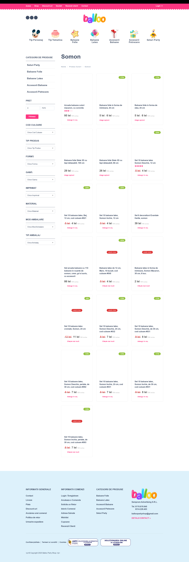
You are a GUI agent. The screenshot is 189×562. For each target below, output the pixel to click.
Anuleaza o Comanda (71, 500)
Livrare (29, 500)
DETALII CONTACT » (141, 518)
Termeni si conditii (49, 542)
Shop (36, 6)
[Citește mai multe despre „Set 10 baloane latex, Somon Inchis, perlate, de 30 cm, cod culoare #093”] (74, 452)
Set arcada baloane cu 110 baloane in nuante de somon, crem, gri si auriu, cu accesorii (76, 272)
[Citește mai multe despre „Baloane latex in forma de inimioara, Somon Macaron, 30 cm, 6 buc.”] (145, 286)
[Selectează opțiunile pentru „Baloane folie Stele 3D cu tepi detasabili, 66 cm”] (109, 175)
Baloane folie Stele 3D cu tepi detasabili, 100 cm (75, 161)
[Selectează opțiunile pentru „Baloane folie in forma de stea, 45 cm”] (145, 120)
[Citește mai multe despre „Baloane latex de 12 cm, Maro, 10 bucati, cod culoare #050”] (109, 286)
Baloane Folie (34, 71)
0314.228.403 (141, 509)
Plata (28, 504)
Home (63, 67)
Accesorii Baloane (37, 85)
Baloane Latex (35, 78)
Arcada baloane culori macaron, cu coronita (74, 106)
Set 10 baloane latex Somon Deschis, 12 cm (145, 161)
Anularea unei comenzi (36, 513)
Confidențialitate (33, 542)
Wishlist (64, 517)
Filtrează (32, 116)
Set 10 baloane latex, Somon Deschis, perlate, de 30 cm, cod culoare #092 (76, 384)
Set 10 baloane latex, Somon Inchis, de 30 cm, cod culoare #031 (146, 384)
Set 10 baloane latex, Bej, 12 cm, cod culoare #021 (75, 216)
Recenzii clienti (71, 6)
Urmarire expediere (34, 522)
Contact (84, 6)
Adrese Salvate (68, 513)
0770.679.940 (141, 506)
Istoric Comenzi (68, 509)
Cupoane (65, 522)
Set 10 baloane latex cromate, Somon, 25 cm (75, 327)
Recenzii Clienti (68, 526)
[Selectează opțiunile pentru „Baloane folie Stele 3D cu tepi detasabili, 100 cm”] (74, 175)
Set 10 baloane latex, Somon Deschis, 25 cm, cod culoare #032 (110, 329)
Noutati (59, 6)
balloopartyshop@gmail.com (145, 513)
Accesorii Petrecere (38, 92)
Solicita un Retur (68, 504)
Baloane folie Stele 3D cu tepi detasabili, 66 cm (110, 161)
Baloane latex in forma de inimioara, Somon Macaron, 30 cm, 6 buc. (147, 271)
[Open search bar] (148, 17)
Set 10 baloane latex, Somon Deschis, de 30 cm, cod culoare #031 (147, 329)
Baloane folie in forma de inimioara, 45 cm (110, 106)
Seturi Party (33, 65)
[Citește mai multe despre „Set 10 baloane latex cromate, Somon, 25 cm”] (74, 341)
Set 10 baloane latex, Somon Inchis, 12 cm (108, 216)
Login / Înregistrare (69, 495)
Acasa (28, 6)
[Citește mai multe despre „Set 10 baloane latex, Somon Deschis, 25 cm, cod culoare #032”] (109, 341)
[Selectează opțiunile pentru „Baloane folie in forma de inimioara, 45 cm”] (109, 120)
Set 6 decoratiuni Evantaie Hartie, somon (147, 216)
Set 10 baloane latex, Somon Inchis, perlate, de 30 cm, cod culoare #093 (75, 440)
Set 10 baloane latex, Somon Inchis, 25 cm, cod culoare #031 (111, 384)
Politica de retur (33, 517)
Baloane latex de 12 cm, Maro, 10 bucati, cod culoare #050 (110, 271)
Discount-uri (47, 6)
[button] (74, 120)
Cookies (63, 542)
